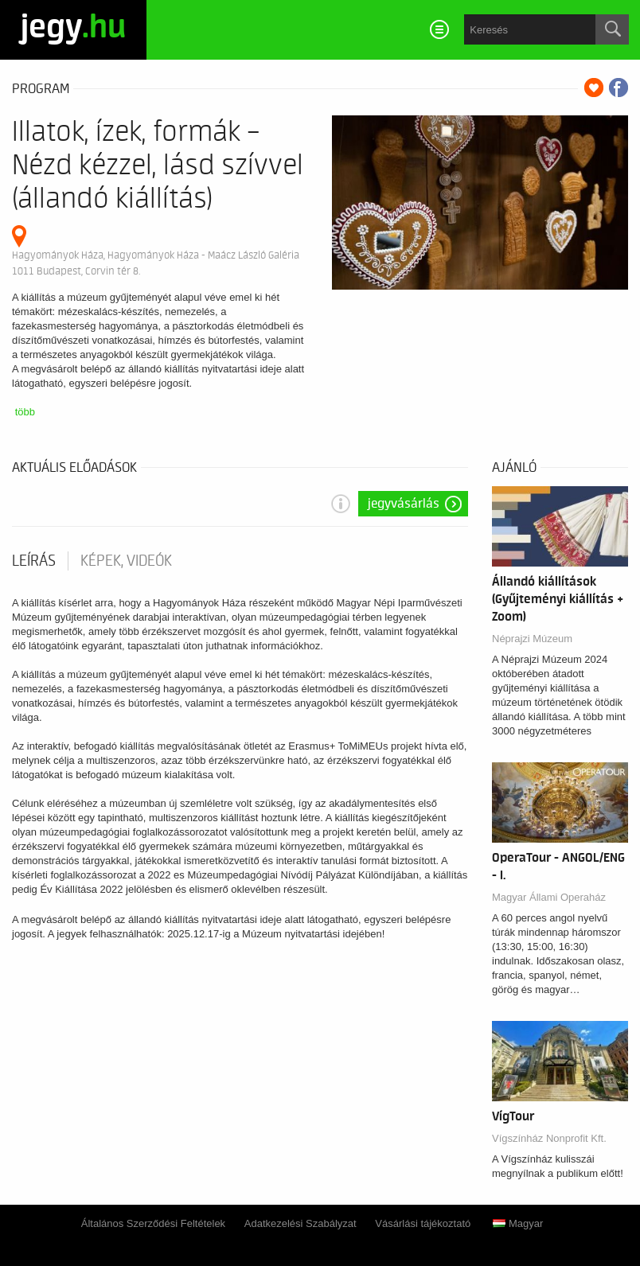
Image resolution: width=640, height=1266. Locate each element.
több (25, 412)
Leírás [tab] (34, 561)
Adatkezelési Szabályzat (300, 1223)
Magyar (518, 1223)
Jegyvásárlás (403, 504)
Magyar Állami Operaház (549, 897)
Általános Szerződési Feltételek (153, 1223)
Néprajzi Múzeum (532, 639)
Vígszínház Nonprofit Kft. (549, 1138)
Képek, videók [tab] (126, 561)
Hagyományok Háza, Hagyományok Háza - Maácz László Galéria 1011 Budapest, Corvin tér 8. (155, 263)
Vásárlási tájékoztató (422, 1223)
